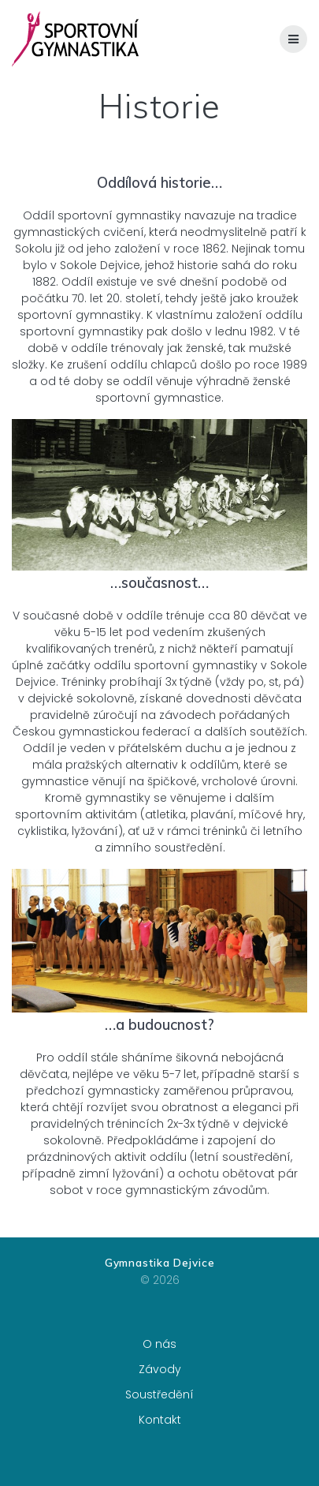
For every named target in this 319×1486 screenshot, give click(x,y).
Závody (160, 1369)
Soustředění (159, 1394)
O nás (159, 1344)
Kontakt (160, 1420)
